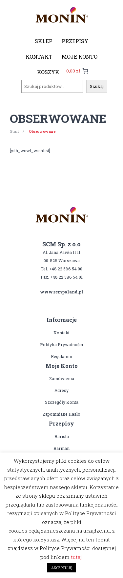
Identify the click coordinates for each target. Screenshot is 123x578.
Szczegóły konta (61, 402)
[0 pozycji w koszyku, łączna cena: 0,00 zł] (77, 70)
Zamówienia (61, 378)
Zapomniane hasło (61, 414)
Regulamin (61, 356)
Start (14, 131)
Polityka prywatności (61, 344)
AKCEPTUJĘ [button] (61, 567)
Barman (61, 448)
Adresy (61, 390)
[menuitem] (43, 41)
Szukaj (97, 86)
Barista (61, 436)
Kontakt (61, 332)
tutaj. (77, 557)
